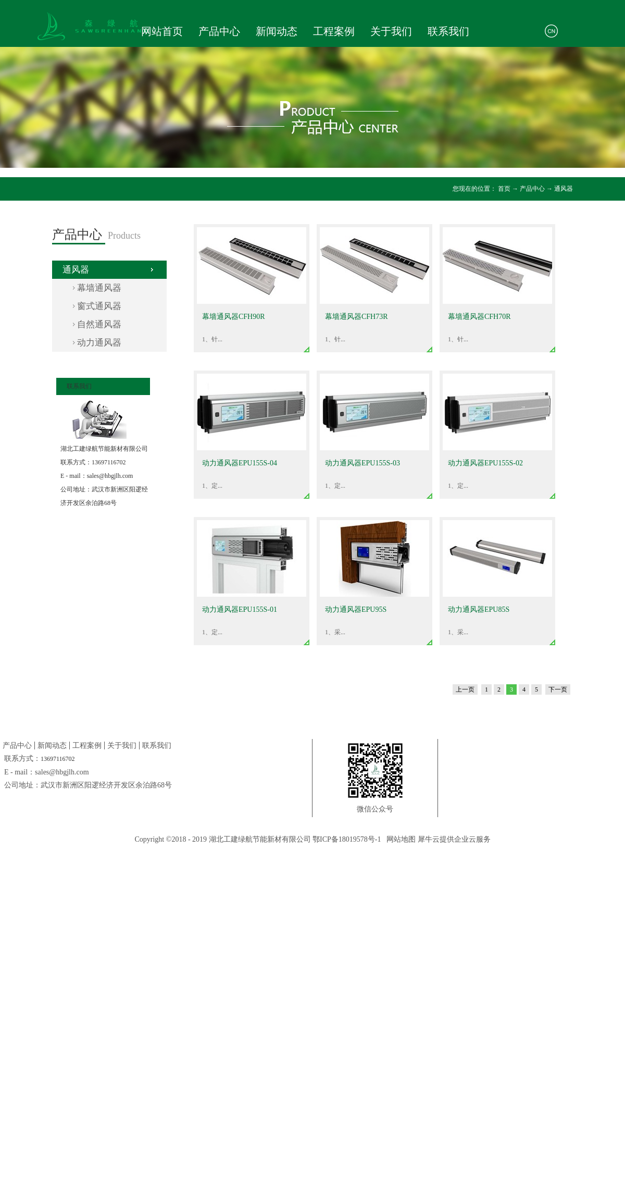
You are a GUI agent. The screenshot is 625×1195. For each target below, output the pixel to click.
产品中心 (532, 188)
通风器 (563, 188)
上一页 (465, 689)
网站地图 (399, 839)
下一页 (557, 689)
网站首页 (162, 31)
